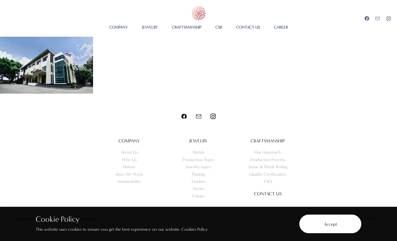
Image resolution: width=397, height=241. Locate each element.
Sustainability (129, 181)
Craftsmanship (268, 141)
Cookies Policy (194, 229)
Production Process (267, 159)
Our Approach (267, 152)
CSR (218, 27)
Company (129, 141)
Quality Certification (267, 174)
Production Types (198, 159)
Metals (198, 152)
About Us (129, 152)
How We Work (129, 174)
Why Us (129, 159)
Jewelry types (198, 166)
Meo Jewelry (199, 13)
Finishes (198, 181)
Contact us (268, 194)
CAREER (281, 27)
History (129, 166)
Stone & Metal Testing (267, 166)
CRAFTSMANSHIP (186, 27)
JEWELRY (150, 27)
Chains (198, 196)
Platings (198, 174)
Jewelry (198, 141)
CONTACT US (248, 27)
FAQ (268, 181)
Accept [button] (330, 224)
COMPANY (118, 27)
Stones (198, 188)
